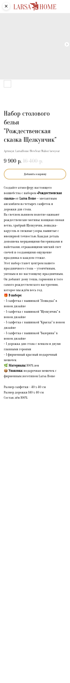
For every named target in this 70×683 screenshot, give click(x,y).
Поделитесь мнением (17, 580)
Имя (6, 538)
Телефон (9, 610)
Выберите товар (14, 559)
